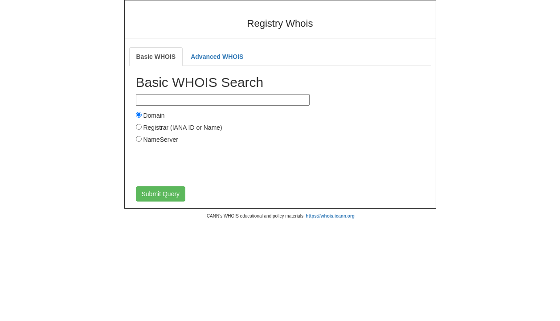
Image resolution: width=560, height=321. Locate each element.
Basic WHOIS (156, 56)
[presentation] (203, 164)
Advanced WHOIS (217, 56)
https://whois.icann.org (330, 216)
